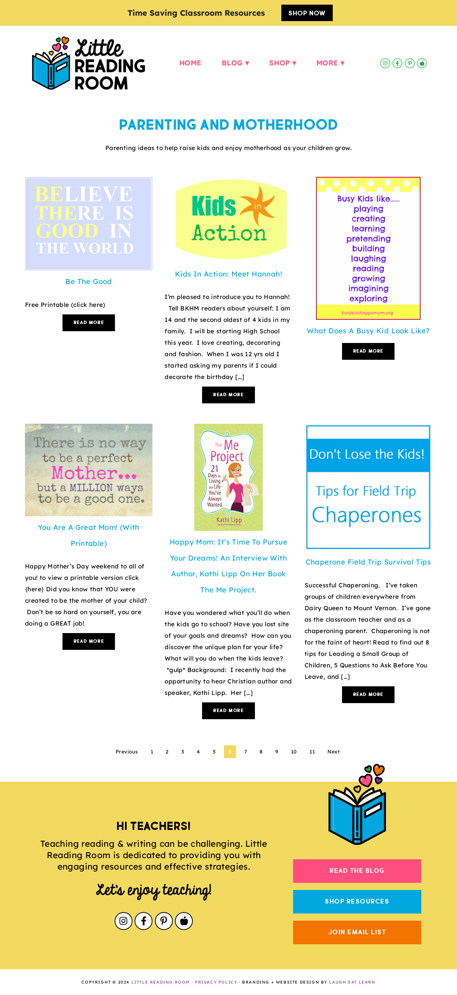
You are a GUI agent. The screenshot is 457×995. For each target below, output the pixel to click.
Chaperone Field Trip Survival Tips (368, 561)
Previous (127, 751)
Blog (232, 63)
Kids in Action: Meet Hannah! (228, 273)
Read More (89, 322)
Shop (279, 63)
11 (312, 751)
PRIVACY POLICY (216, 982)
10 (294, 751)
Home (190, 63)
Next (333, 751)
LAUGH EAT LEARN (352, 982)
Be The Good (88, 281)
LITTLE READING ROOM (160, 982)
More (327, 63)
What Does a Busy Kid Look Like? (368, 330)
